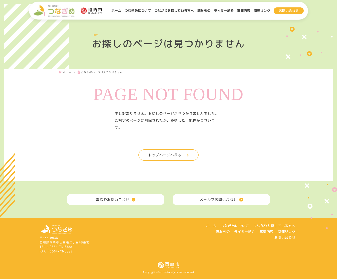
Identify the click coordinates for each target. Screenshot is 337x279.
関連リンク (262, 10)
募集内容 (243, 10)
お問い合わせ (289, 10)
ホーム (116, 10)
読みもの (203, 10)
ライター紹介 (224, 10)
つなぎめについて (138, 10)
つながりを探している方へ (174, 10)
